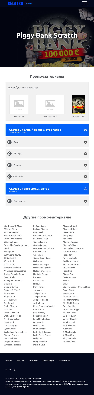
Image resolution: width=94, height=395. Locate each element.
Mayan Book (68, 232)
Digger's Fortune (11, 335)
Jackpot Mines (39, 296)
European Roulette (12, 345)
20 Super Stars (10, 229)
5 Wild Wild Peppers (13, 239)
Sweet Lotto (69, 293)
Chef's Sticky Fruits (12, 316)
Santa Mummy (69, 277)
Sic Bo (65, 284)
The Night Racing (71, 303)
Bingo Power (9, 293)
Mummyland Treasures (73, 248)
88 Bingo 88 (9, 251)
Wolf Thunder (69, 325)
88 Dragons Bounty (12, 255)
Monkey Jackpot (70, 242)
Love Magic (38, 322)
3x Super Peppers (11, 232)
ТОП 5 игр (20, 361)
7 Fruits (7, 248)
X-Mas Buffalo (69, 332)
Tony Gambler (69, 306)
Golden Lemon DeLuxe (43, 248)
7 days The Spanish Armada (16, 245)
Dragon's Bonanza (12, 341)
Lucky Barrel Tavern (42, 335)
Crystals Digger (11, 325)
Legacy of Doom (40, 316)
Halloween (38, 261)
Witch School (69, 322)
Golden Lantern (40, 242)
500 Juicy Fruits (11, 242)
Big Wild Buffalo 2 (12, 290)
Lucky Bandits (39, 329)
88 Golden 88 (10, 258)
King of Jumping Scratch (44, 306)
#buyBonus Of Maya (13, 226)
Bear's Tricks (9, 277)
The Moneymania (71, 300)
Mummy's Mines (70, 245)
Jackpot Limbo (39, 293)
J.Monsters (38, 290)
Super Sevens (69, 290)
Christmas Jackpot (12, 319)
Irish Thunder (39, 287)
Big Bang (8, 284)
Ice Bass (37, 277)
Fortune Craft (39, 226)
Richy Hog (67, 271)
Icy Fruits (37, 284)
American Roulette (12, 267)
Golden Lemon (39, 245)
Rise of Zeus (68, 274)
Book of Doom (10, 306)
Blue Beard (9, 303)
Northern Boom (70, 251)
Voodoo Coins (69, 312)
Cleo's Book (9, 322)
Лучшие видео (48, 361)
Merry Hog (68, 235)
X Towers (67, 329)
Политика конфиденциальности (18, 381)
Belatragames (64, 361)
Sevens (66, 280)
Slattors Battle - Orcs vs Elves (76, 287)
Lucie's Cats (38, 325)
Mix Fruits (67, 239)
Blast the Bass (10, 300)
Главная (9, 361)
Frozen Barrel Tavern (42, 235)
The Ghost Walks (70, 296)
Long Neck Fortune (42, 319)
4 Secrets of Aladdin (13, 235)
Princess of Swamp (71, 264)
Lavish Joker (38, 309)
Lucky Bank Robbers (42, 332)
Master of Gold (70, 226)
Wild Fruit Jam (69, 316)
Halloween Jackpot (42, 271)
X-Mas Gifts (68, 335)
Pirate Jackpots (70, 258)
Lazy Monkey (39, 312)
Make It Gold (39, 345)
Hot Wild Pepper (40, 274)
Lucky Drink (38, 338)
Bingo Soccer (10, 296)
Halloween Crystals (42, 267)
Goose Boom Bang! (42, 258)
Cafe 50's (8, 309)
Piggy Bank (68, 255)
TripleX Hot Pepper (71, 309)
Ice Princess (38, 280)
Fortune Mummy (40, 229)
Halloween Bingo (41, 264)
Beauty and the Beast (13, 280)
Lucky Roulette (40, 341)
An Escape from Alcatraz (15, 271)
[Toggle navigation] (84, 3)
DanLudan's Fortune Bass (15, 332)
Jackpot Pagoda (40, 300)
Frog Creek (38, 232)
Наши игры (33, 361)
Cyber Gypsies (10, 329)
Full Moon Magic (40, 239)
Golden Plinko (39, 251)
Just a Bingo (38, 303)
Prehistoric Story (70, 261)
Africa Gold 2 (9, 264)
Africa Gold (9, 261)
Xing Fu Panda (69, 338)
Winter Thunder (70, 319)
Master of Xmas (70, 229)
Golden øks (38, 255)
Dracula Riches (10, 338)
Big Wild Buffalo (11, 287)
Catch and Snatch (11, 312)
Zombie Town (69, 341)
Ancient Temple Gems (14, 274)
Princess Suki (69, 267)
